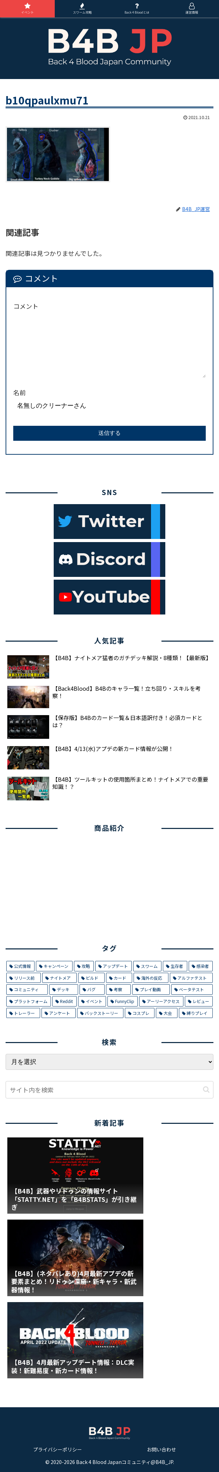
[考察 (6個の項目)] (118, 989)
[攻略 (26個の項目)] (84, 966)
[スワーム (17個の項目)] (147, 966)
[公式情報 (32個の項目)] (20, 966)
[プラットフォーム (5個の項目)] (28, 1001)
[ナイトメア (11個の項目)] (59, 978)
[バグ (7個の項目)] (92, 989)
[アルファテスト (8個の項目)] (191, 978)
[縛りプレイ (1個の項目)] (196, 1013)
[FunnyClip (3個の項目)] (122, 1001)
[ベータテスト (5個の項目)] (192, 989)
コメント (25, 306)
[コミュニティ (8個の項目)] (27, 989)
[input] (109, 1089)
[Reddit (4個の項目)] (64, 1001)
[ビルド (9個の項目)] (91, 978)
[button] (206, 1090)
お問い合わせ (161, 1449)
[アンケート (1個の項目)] (58, 1013)
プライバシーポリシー (57, 1449)
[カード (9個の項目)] (119, 978)
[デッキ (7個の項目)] (63, 989)
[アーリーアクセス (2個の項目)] (161, 1001)
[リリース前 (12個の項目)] (23, 978)
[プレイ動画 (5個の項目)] (151, 989)
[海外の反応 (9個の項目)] (151, 978)
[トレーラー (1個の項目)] (23, 1013)
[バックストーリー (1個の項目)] (100, 1013)
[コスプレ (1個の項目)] (139, 1013)
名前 (19, 392)
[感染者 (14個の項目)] (201, 966)
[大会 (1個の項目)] (166, 1013)
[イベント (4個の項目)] (92, 1001)
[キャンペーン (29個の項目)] (54, 966)
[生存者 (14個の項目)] (175, 966)
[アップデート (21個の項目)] (113, 966)
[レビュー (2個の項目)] (199, 1001)
